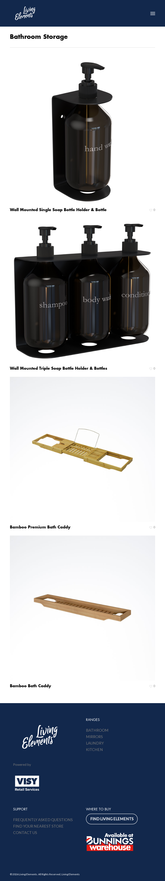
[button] (152, 13)
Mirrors (94, 736)
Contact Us (25, 832)
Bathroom (97, 730)
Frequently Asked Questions (43, 819)
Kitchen (94, 749)
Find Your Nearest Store (38, 826)
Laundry (95, 743)
